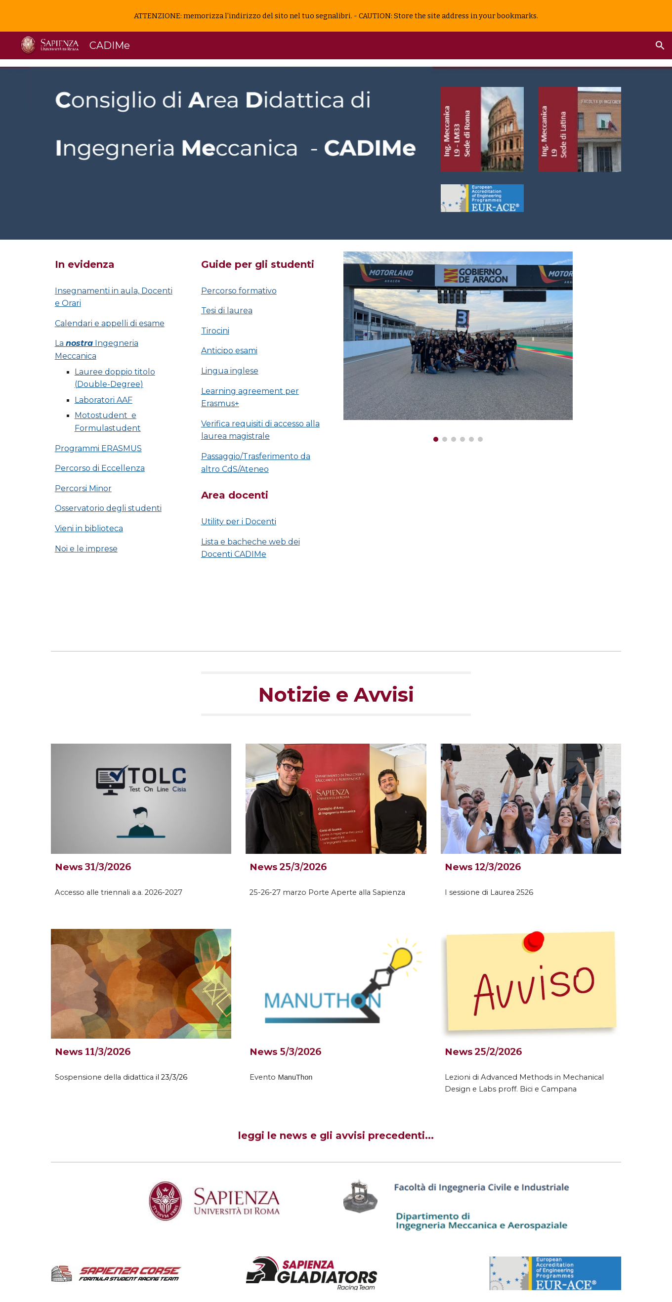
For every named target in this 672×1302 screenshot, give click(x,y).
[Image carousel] (458, 347)
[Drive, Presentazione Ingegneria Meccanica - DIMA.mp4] (458, 545)
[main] (116, 265)
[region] (336, 16)
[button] (660, 45)
